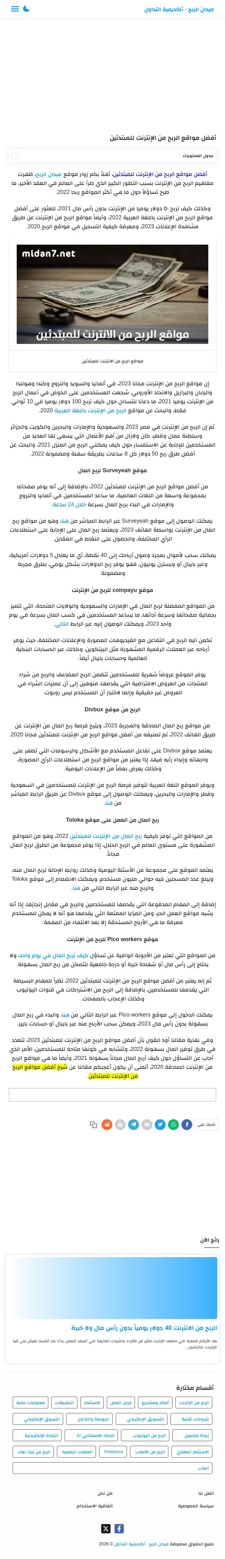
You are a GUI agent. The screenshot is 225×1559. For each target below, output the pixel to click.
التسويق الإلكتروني (145, 1418)
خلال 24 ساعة (69, 504)
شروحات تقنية (195, 1418)
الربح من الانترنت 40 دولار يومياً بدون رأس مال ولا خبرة (144, 1327)
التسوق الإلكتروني (42, 1418)
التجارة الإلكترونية (41, 1435)
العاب (203, 1468)
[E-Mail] (147, 1124)
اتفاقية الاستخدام (94, 1505)
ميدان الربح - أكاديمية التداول (179, 9)
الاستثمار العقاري (193, 1451)
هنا (65, 521)
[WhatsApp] (173, 1124)
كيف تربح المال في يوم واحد (54, 955)
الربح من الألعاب (150, 1451)
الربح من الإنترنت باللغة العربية (90, 410)
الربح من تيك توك (34, 1451)
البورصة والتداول (93, 1418)
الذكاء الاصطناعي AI (96, 1435)
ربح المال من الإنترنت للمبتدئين (106, 836)
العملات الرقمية (77, 1451)
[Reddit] (107, 1124)
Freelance (113, 1451)
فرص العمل (121, 1402)
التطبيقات (64, 1402)
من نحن (104, 1493)
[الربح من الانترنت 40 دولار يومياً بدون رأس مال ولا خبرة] (112, 1288)
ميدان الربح (49, 174)
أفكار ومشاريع (155, 1402)
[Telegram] (133, 1124)
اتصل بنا (206, 1493)
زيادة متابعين (196, 1435)
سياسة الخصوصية (196, 1505)
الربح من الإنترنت (194, 1402)
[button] (26, 9)
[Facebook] (186, 1124)
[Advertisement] (112, 73)
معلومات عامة (30, 1402)
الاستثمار (92, 1402)
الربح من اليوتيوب (149, 1435)
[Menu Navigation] (15, 9)
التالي (62, 624)
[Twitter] (160, 1124)
